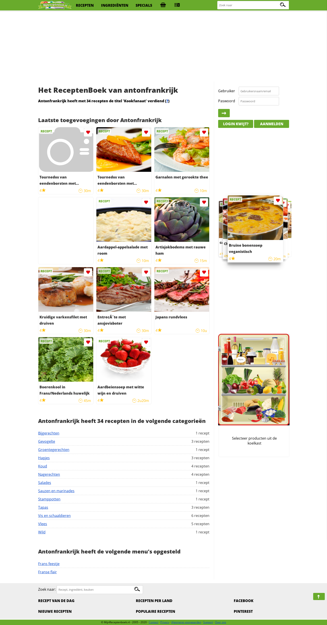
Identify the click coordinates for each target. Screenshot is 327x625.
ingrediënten (114, 5)
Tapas (43, 507)
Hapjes (44, 457)
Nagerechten (49, 474)
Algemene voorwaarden (186, 622)
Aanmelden (271, 123)
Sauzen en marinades (56, 490)
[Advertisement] (163, 47)
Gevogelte (46, 441)
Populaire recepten (155, 611)
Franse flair (47, 572)
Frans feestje (49, 563)
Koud (42, 466)
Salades (44, 482)
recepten (85, 5)
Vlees (42, 523)
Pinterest (243, 611)
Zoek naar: (47, 589)
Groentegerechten (53, 449)
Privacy (164, 622)
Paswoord (226, 100)
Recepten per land (154, 600)
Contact (153, 622)
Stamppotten (49, 499)
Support (208, 622)
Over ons (220, 622)
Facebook (243, 600)
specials (144, 5)
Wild (42, 532)
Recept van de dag (56, 600)
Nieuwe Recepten (55, 611)
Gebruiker (226, 90)
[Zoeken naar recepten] (253, 5)
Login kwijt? (235, 123)
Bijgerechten (48, 433)
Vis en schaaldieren (54, 515)
